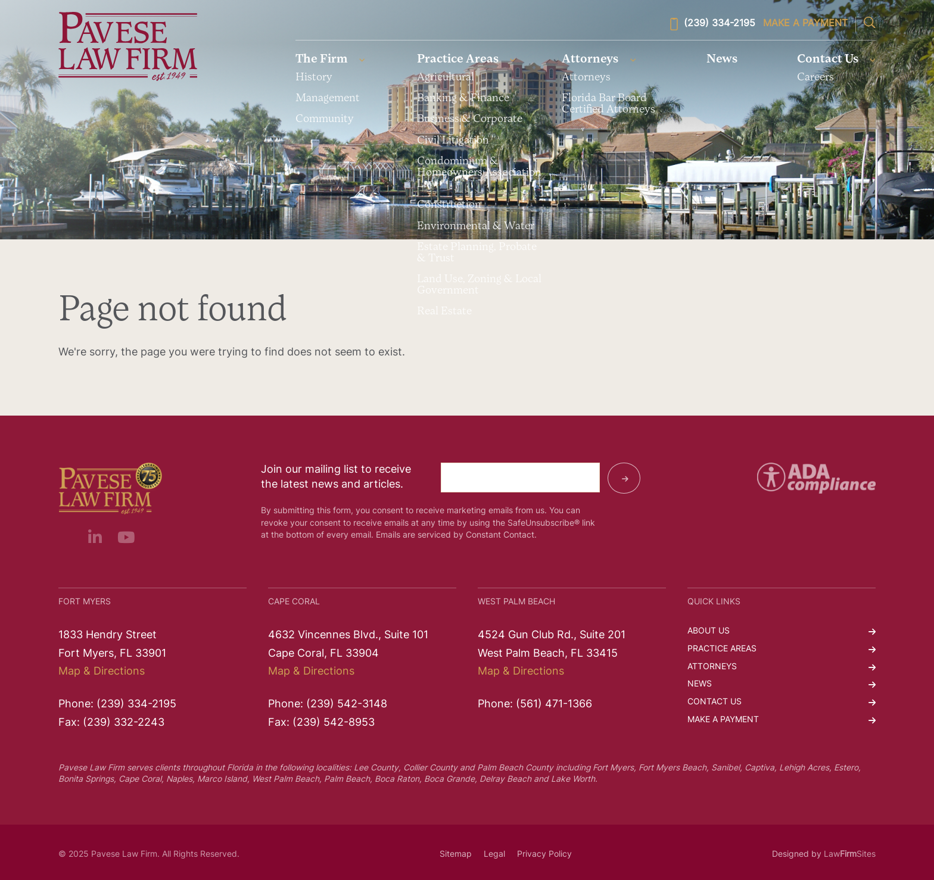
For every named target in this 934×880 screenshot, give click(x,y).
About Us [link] (708, 631)
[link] (127, 47)
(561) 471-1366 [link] (554, 705)
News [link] (722, 59)
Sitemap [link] (456, 855)
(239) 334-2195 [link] (712, 24)
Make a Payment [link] (805, 24)
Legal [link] (494, 855)
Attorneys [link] (590, 59)
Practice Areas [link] (458, 59)
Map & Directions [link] (101, 672)
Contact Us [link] (827, 59)
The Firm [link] (321, 59)
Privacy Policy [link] (544, 855)
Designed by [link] (796, 855)
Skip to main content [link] (0, 0)
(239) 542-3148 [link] (346, 705)
